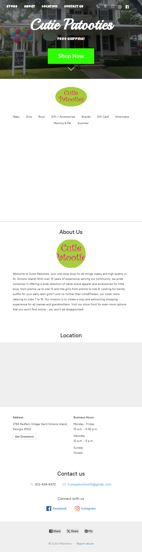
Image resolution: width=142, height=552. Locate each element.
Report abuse (85, 543)
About (29, 6)
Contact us (73, 6)
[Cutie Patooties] (71, 96)
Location (49, 6)
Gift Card (103, 116)
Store (11, 6)
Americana (122, 116)
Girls (29, 116)
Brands (86, 116)
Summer (83, 123)
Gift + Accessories (63, 116)
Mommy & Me (62, 123)
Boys (41, 116)
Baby (16, 116)
